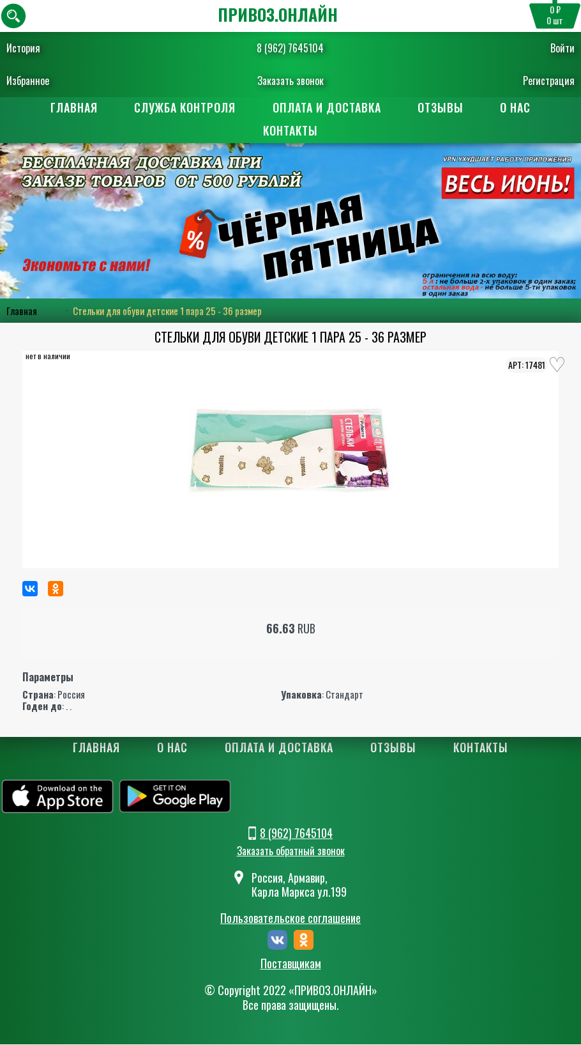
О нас (516, 107)
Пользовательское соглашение (290, 918)
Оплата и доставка (327, 107)
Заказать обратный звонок (291, 851)
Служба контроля (185, 107)
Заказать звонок (290, 80)
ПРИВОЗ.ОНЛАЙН (278, 14)
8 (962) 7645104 (290, 48)
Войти (562, 48)
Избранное (27, 80)
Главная (73, 107)
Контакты (290, 130)
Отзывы (441, 107)
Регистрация (549, 80)
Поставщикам (290, 964)
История (23, 48)
